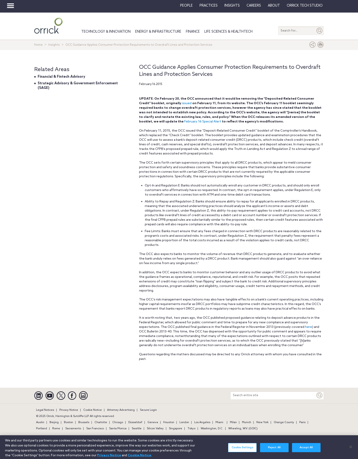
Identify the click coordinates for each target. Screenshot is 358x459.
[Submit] (320, 31)
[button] (312, 46)
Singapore (175, 428)
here (308, 327)
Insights (54, 45)
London (184, 422)
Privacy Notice (68, 410)
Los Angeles (202, 422)
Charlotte (101, 422)
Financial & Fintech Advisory (61, 77)
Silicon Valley (155, 428)
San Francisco (95, 428)
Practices (209, 6)
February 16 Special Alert (202, 122)
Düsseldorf (135, 422)
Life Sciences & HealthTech (228, 32)
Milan (233, 422)
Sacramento (73, 428)
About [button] (274, 6)
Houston (168, 422)
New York (262, 422)
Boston (68, 422)
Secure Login (148, 410)
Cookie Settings (242, 449)
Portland (41, 428)
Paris (302, 422)
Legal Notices (45, 410)
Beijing (54, 422)
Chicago (117, 422)
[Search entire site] (273, 395)
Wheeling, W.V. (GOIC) (243, 428)
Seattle (137, 428)
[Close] (351, 449)
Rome (56, 428)
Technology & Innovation (106, 32)
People (186, 6)
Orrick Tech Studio (305, 6)
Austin (40, 422)
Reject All (274, 449)
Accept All (306, 449)
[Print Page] (320, 46)
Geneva (152, 422)
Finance (193, 32)
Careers (254, 6)
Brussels (83, 422)
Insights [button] (232, 6)
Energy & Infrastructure (158, 32)
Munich (246, 422)
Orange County (284, 422)
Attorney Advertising (121, 410)
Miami (219, 422)
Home (38, 45)
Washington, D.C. (212, 428)
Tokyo (191, 428)
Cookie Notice (92, 410)
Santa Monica (117, 428)
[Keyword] (320, 395)
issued (187, 103)
